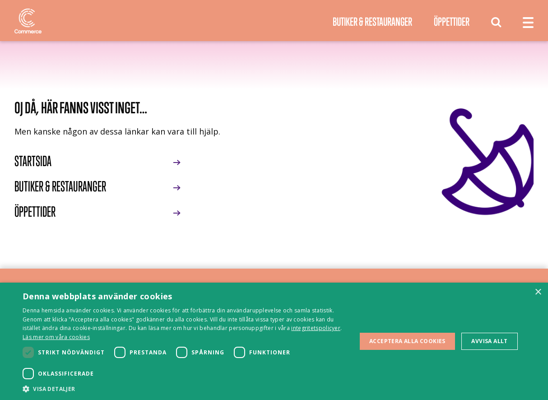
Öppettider (451, 21)
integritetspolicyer (315, 328)
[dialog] (274, 341)
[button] (185, 388)
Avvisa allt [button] (489, 341)
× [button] (537, 292)
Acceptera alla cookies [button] (407, 341)
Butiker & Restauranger (372, 21)
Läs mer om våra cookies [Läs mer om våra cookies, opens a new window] (56, 337)
